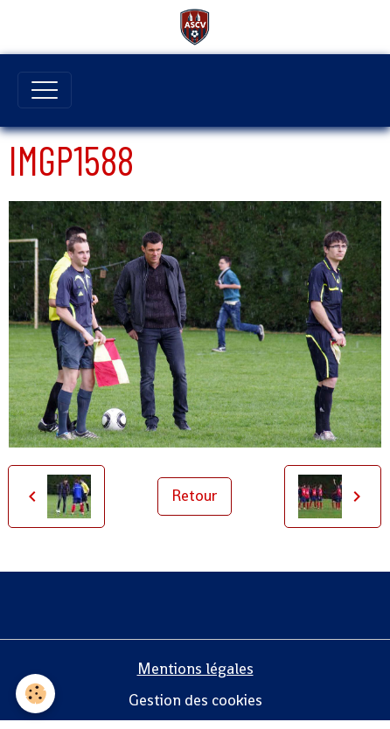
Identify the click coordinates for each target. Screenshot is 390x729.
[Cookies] (35, 693)
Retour (194, 495)
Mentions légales (195, 668)
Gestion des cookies (195, 700)
